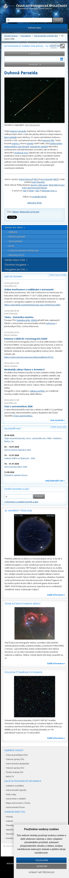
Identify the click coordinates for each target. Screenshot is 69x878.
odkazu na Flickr (37, 391)
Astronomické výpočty (16, 790)
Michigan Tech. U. (49, 190)
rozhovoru (50, 323)
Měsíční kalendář (17, 236)
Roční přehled (15, 241)
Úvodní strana (10, 35)
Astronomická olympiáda (17, 763)
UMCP (55, 179)
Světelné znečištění (15, 785)
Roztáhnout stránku (55, 46)
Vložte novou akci (58, 427)
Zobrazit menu (34, 27)
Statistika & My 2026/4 (27, 320)
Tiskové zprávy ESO (15, 767)
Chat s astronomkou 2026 (18, 406)
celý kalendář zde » (55, 480)
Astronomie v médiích (16, 798)
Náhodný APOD (34, 202)
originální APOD (39, 196)
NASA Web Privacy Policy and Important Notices (43, 186)
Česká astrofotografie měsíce (22, 603)
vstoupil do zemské (39, 146)
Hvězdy (9, 816)
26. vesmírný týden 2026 (18, 510)
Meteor (16, 211)
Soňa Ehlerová (10, 286)
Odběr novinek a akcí (16, 489)
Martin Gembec (11, 335)
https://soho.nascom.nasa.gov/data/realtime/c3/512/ (29, 357)
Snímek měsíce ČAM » (16, 259)
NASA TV (10, 776)
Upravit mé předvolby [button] (42, 872)
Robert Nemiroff (26, 179)
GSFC (37, 190)
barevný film (48, 140)
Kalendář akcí (12, 428)
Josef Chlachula (38, 182)
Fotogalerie (26, 35)
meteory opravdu (18, 131)
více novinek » (57, 420)
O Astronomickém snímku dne (24, 250)
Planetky (10, 825)
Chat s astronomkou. (23, 415)
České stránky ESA (14, 772)
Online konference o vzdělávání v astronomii (29, 289)
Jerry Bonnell (46, 179)
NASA (31, 190)
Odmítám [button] (41, 866)
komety (30, 143)
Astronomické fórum (15, 807)
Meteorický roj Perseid (29, 211)
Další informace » (56, 594)
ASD (24, 190)
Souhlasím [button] (41, 860)
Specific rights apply (39, 185)
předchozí (35, 53)
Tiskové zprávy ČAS (15, 759)
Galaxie (9, 821)
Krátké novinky (13, 276)
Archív (12, 245)
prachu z (16, 143)
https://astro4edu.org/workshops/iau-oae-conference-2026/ (32, 304)
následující (33, 64)
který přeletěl (10, 137)
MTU (36, 179)
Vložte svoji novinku (57, 275)
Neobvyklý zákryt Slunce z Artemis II (24, 369)
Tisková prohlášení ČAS (17, 755)
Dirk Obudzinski (32, 125)
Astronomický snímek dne (46, 35)
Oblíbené (13, 232)
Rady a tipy (11, 794)
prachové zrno (21, 152)
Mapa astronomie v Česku (18, 803)
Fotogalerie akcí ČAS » (16, 269)
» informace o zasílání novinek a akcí (21, 501)
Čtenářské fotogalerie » (17, 264)
